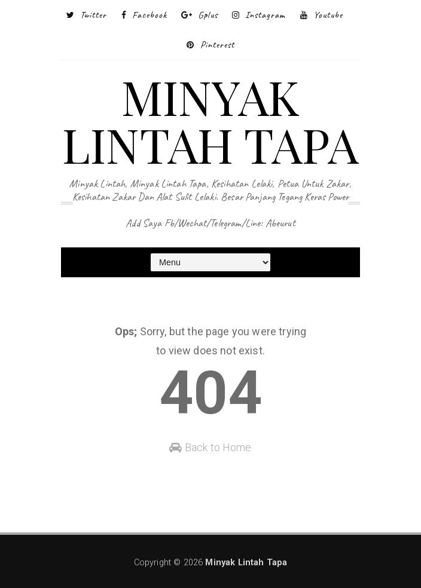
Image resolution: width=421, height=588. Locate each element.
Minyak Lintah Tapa (210, 120)
